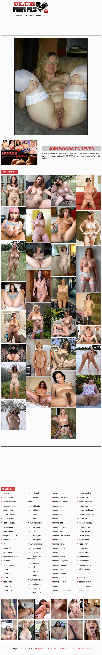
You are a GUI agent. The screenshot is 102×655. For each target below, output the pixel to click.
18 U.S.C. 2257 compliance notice (76, 648)
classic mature (7, 519)
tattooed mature (84, 582)
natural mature (84, 552)
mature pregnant (59, 565)
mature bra (32, 514)
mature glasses (34, 584)
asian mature (7, 497)
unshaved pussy (84, 523)
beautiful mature (8, 502)
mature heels (58, 493)
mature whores (84, 540)
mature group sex (34, 592)
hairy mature (7, 552)
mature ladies (58, 510)
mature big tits (33, 497)
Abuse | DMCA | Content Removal (47, 648)
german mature (8, 540)
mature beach (33, 493)
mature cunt (32, 552)
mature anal (6, 578)
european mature (9, 535)
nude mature (83, 556)
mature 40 (6, 573)
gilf (3, 544)
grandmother (7, 548)
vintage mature (84, 586)
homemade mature (9, 556)
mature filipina (33, 571)
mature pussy (58, 569)
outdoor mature (84, 565)
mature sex (57, 586)
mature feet (32, 567)
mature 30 (6, 569)
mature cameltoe (34, 523)
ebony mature (7, 531)
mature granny (33, 588)
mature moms (58, 544)
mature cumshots (34, 548)
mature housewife (60, 497)
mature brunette (34, 519)
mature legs (57, 523)
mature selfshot (59, 582)
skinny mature (83, 578)
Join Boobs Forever (71, 148)
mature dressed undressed (34, 557)
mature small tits (84, 502)
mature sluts (83, 497)
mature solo (82, 506)
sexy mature (83, 573)
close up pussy (8, 523)
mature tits (82, 519)
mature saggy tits (59, 578)
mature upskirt (83, 527)
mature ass (6, 582)
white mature (83, 590)
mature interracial (60, 502)
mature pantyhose (60, 561)
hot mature (6, 561)
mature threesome (85, 514)
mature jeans (58, 506)
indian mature (7, 565)
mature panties (59, 556)
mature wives (83, 544)
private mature (83, 569)
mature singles (84, 493)
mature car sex (33, 527)
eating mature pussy (10, 527)
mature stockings (85, 510)
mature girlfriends (34, 580)
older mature (83, 561)
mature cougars (34, 535)
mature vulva (83, 535)
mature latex (57, 514)
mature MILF (58, 540)
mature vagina (83, 531)
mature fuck (32, 576)
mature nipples (58, 552)
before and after (8, 506)
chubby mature (8, 514)
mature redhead (59, 573)
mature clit (32, 531)
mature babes (7, 586)
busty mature (7, 510)
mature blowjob (34, 510)
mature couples (34, 540)
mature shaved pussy (61, 590)
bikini (29, 502)
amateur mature (8, 493)
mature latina (58, 519)
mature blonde (33, 506)
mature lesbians (59, 527)
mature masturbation (61, 535)
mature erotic (33, 563)
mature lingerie (59, 531)
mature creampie (34, 544)
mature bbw (6, 590)
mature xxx (82, 548)
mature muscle (58, 548)
